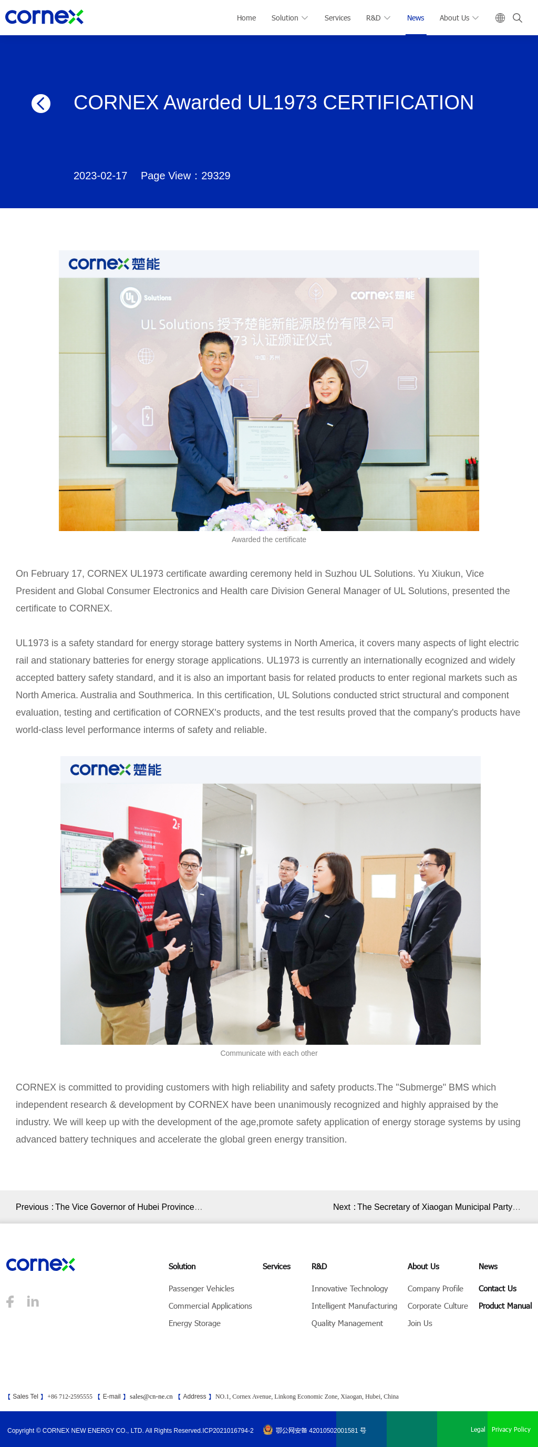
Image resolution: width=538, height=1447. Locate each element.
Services (337, 18)
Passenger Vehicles (201, 1288)
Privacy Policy (511, 1429)
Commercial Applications (210, 1305)
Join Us (420, 1323)
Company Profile (435, 1288)
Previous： (35, 1207)
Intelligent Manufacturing (354, 1305)
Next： (345, 1207)
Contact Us (497, 1288)
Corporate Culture (438, 1305)
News (415, 18)
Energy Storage (195, 1323)
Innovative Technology (350, 1288)
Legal (478, 1429)
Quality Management (347, 1323)
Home (246, 18)
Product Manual (505, 1305)
